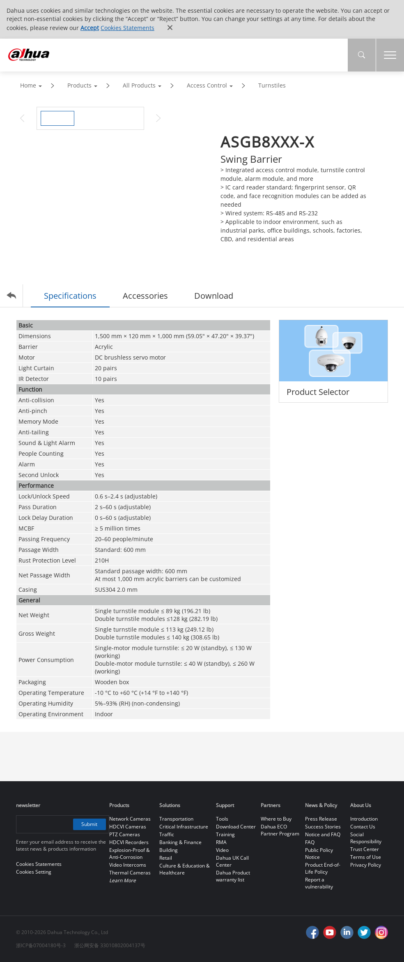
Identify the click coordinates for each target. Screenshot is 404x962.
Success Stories (323, 826)
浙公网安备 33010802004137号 (109, 945)
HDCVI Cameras (127, 826)
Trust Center (364, 849)
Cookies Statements (127, 28)
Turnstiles (272, 85)
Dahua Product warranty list (233, 876)
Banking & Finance (180, 842)
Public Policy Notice (319, 853)
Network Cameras (130, 818)
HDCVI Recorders (129, 842)
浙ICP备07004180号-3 (41, 945)
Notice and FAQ (322, 834)
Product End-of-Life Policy (322, 868)
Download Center (236, 826)
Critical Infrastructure (183, 826)
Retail (165, 857)
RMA (221, 842)
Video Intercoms (127, 864)
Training (225, 834)
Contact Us (362, 826)
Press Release (321, 818)
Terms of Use (365, 857)
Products (79, 85)
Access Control (207, 85)
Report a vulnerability (319, 883)
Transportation (176, 818)
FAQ (309, 842)
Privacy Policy (365, 864)
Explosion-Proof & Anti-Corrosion (129, 853)
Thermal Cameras (130, 872)
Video (222, 850)
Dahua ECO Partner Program (280, 830)
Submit (89, 824)
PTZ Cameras (124, 834)
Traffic (166, 834)
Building (168, 850)
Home (28, 85)
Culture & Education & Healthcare (184, 869)
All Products (139, 85)
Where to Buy (276, 818)
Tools (222, 818)
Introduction (364, 818)
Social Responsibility (365, 838)
